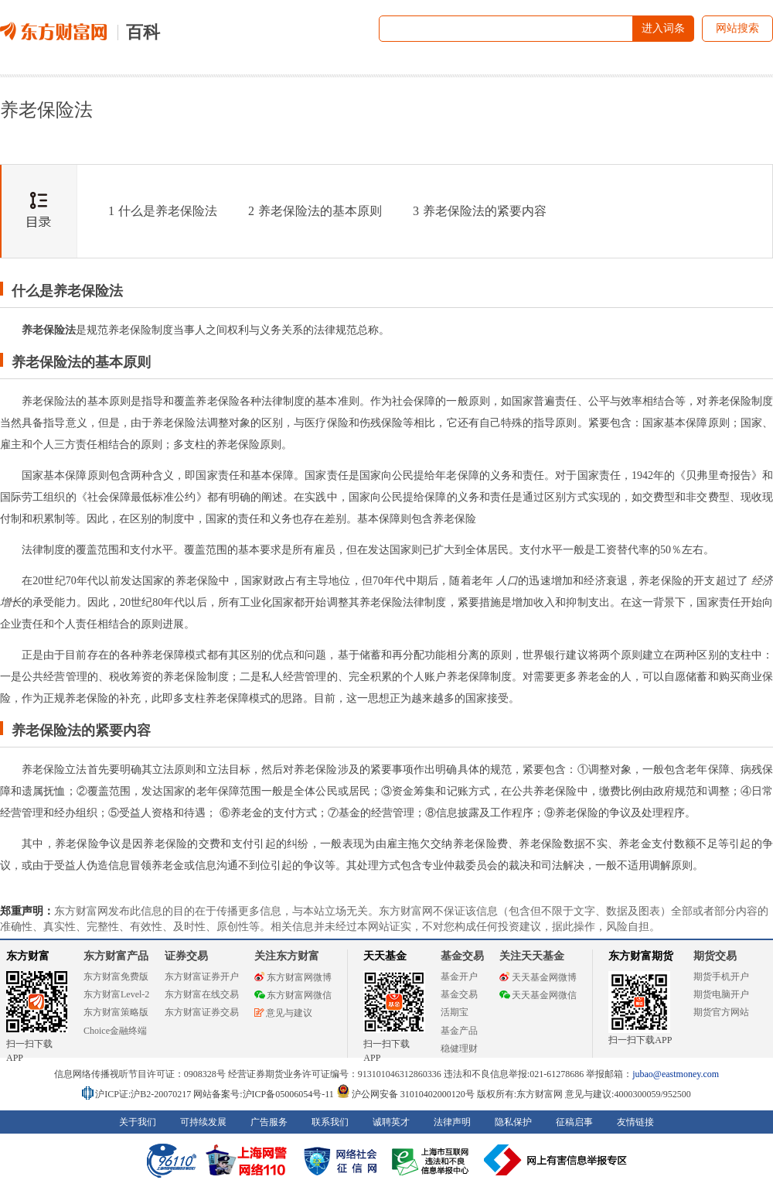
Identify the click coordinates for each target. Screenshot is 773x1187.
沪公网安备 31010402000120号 (405, 1094)
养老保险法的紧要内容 (480, 210)
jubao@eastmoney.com (675, 1074)
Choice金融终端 (115, 1030)
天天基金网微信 (538, 995)
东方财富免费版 (115, 976)
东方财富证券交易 (202, 1012)
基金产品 (459, 1030)
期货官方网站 (721, 1012)
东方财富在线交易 (202, 994)
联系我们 (330, 1122)
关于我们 (137, 1122)
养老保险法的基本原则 (315, 210)
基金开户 (459, 976)
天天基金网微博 (538, 977)
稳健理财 (459, 1048)
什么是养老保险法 (162, 210)
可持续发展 (203, 1122)
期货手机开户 (721, 976)
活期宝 (454, 1012)
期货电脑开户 (721, 994)
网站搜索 (737, 28)
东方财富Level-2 (116, 994)
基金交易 (459, 994)
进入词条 (663, 28)
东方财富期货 (640, 956)
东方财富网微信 (293, 995)
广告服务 (269, 1122)
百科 (143, 32)
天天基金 (385, 956)
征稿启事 (574, 1122)
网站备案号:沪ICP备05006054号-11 (264, 1094)
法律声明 (452, 1122)
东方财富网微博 (293, 977)
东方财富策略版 (115, 1012)
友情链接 (635, 1122)
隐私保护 (513, 1122)
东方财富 (27, 956)
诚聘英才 (391, 1122)
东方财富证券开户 (202, 976)
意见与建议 (283, 1012)
